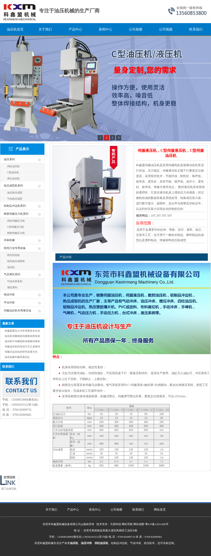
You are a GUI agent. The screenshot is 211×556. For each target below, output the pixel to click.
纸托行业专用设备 (15, 248)
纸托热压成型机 (16, 261)
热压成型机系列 (13, 185)
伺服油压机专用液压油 (17, 310)
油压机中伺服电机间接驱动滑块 (22, 341)
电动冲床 (9, 294)
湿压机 (11, 267)
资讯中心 (95, 509)
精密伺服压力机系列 (16, 213)
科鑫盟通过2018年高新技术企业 (22, 330)
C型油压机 (13, 172)
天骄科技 (115, 524)
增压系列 (12, 287)
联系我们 (138, 509)
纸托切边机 (13, 255)
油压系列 (9, 159)
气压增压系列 (12, 274)
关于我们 (51, 509)
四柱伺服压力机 (16, 220)
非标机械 (9, 240)
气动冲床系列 (14, 281)
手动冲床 (9, 302)
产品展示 (22, 149)
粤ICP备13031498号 (156, 524)
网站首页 (160, 509)
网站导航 (127, 524)
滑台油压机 (13, 178)
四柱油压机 (13, 166)
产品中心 (73, 509)
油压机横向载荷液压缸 (17, 357)
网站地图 (138, 524)
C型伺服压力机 (15, 226)
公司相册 (116, 509)
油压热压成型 (14, 192)
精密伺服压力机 (16, 233)
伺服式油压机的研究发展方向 (21, 351)
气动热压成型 (14, 198)
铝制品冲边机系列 (15, 205)
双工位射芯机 (8, 488)
